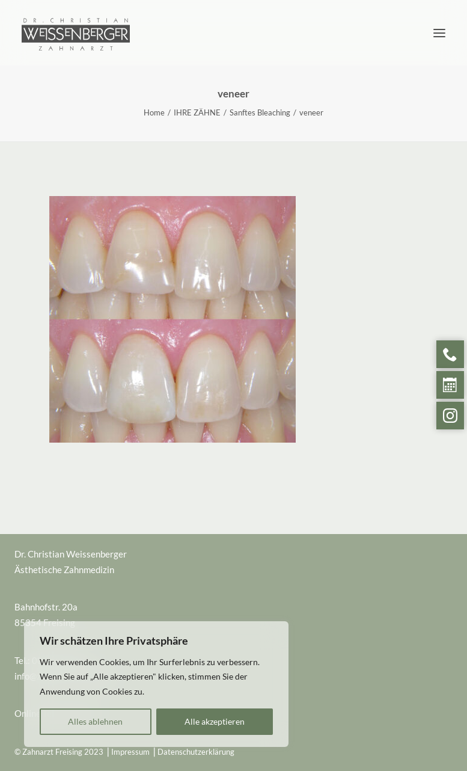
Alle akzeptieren (215, 721)
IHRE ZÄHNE (197, 112)
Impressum (130, 752)
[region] (156, 684)
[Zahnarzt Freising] (76, 22)
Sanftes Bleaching (260, 112)
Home (154, 112)
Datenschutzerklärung (195, 752)
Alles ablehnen (95, 721)
